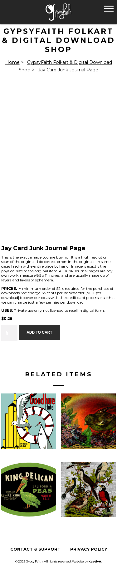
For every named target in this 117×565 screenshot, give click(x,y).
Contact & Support (35, 549)
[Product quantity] (9, 333)
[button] (108, 8)
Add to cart (39, 332)
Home (12, 62)
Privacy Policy (88, 549)
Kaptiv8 (95, 561)
